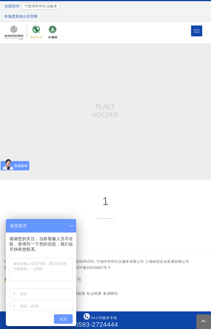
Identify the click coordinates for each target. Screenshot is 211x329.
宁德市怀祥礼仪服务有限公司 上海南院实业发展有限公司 (142, 262)
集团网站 (110, 293)
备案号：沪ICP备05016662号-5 (84, 268)
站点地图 (94, 293)
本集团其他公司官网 (21, 16)
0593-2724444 (96, 324)
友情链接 (77, 293)
